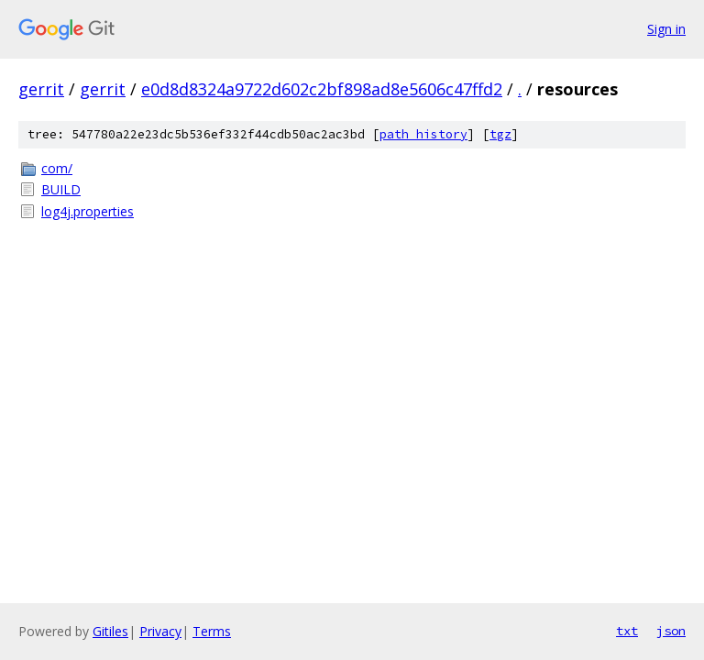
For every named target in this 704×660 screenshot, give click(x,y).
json (671, 630)
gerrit (41, 89)
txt (627, 630)
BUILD (61, 189)
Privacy (160, 631)
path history (424, 134)
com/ (56, 168)
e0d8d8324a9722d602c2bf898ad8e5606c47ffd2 (321, 89)
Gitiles (110, 631)
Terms (211, 631)
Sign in (666, 29)
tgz (501, 134)
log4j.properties (87, 211)
